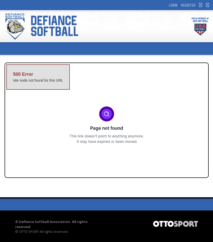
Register (188, 5)
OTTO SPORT (29, 231)
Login (173, 5)
